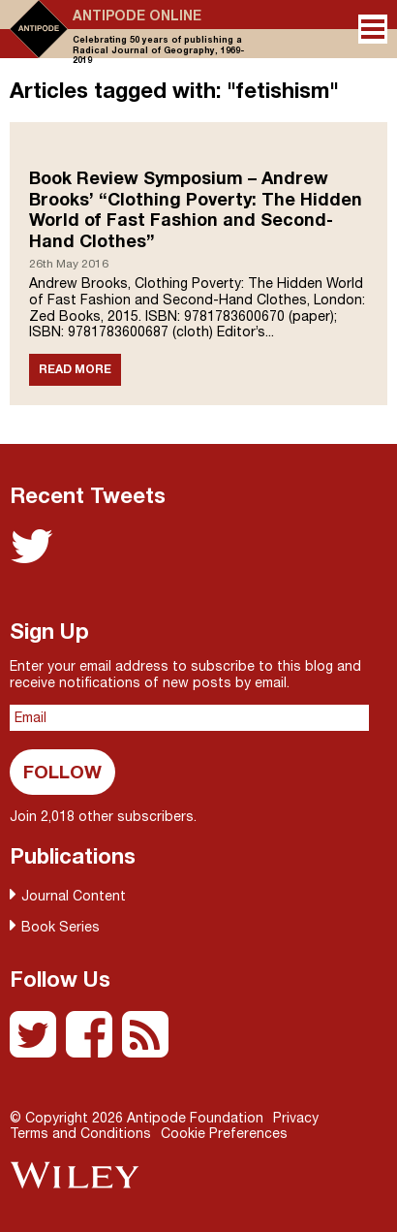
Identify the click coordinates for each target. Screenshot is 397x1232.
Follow (62, 771)
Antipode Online (137, 15)
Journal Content (73, 895)
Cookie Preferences (224, 1133)
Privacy (296, 1117)
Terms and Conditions (80, 1133)
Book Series (60, 926)
